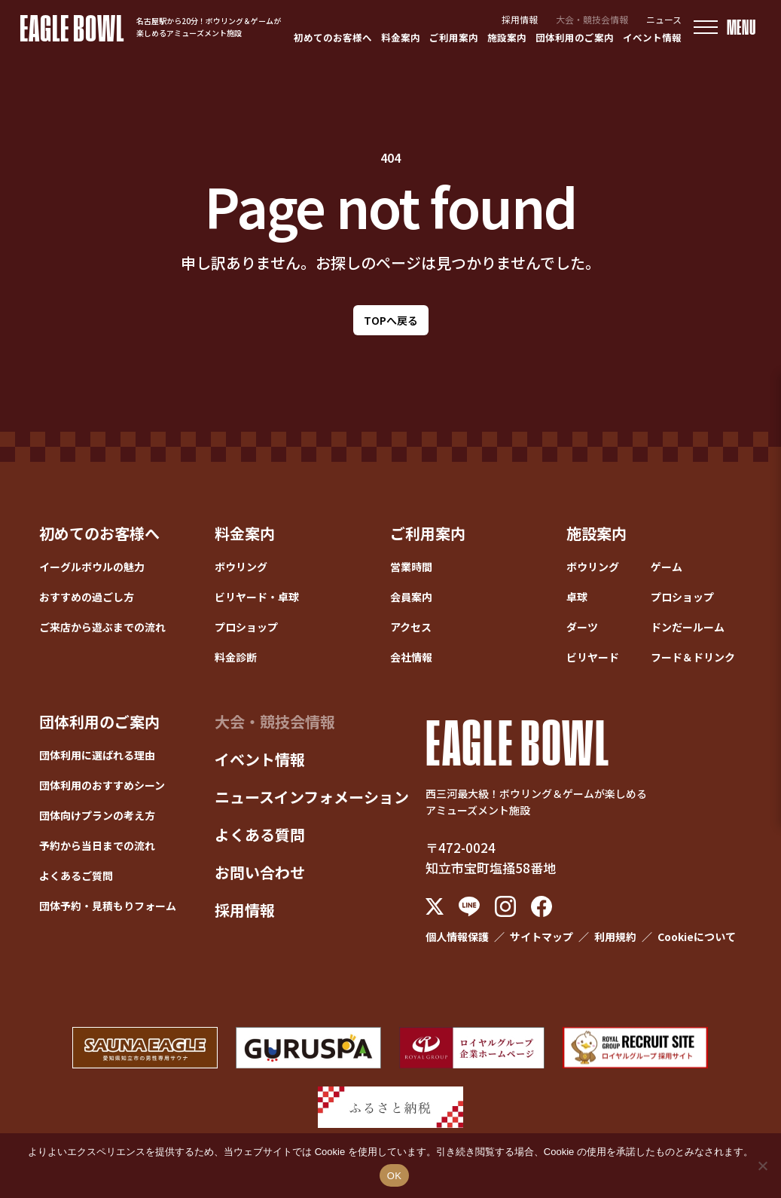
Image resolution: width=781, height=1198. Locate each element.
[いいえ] (762, 1165)
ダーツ (582, 626)
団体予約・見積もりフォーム (107, 905)
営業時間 (411, 566)
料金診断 (236, 657)
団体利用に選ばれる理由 (97, 755)
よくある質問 (260, 834)
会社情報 (411, 657)
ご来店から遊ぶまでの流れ (102, 626)
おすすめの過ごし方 (86, 596)
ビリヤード (592, 657)
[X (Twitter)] (435, 906)
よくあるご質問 (76, 875)
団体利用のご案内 (574, 37)
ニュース (664, 19)
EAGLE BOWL (72, 27)
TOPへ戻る (391, 320)
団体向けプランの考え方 (97, 815)
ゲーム (666, 566)
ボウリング (241, 566)
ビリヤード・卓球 (257, 596)
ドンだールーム (688, 626)
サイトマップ (541, 936)
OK (394, 1175)
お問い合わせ (260, 872)
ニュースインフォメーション (312, 797)
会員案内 (411, 596)
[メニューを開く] (724, 27)
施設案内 (506, 37)
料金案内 (400, 37)
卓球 (576, 596)
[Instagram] (505, 906)
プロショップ (246, 626)
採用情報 (520, 19)
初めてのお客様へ (333, 37)
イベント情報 (652, 37)
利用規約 (615, 936)
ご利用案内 (453, 37)
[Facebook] (541, 906)
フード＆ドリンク (693, 657)
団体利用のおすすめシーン (102, 785)
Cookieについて (696, 936)
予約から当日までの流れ (97, 845)
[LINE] (469, 907)
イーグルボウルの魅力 (92, 566)
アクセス (411, 626)
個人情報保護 (457, 936)
